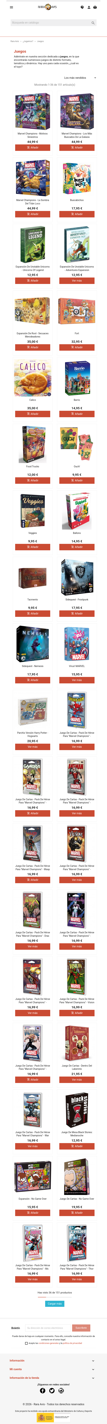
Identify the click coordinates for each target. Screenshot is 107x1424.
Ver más (77, 280)
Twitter (52, 1390)
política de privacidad (72, 1343)
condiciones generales (49, 1343)
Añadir (32, 147)
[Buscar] (54, 22)
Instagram (61, 1390)
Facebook (42, 1390)
